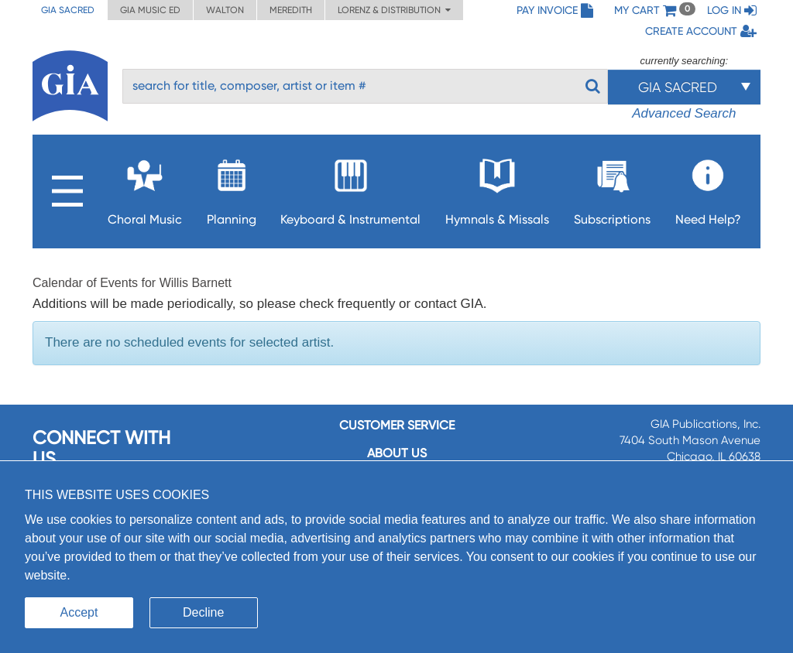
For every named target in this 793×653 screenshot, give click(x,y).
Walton (225, 10)
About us (397, 453)
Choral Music (145, 188)
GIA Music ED (150, 10)
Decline (203, 612)
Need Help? (708, 188)
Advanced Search (684, 113)
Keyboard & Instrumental (350, 188)
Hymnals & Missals (497, 188)
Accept (79, 612)
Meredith (290, 10)
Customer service (397, 425)
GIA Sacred (67, 10)
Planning (231, 188)
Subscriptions (612, 188)
